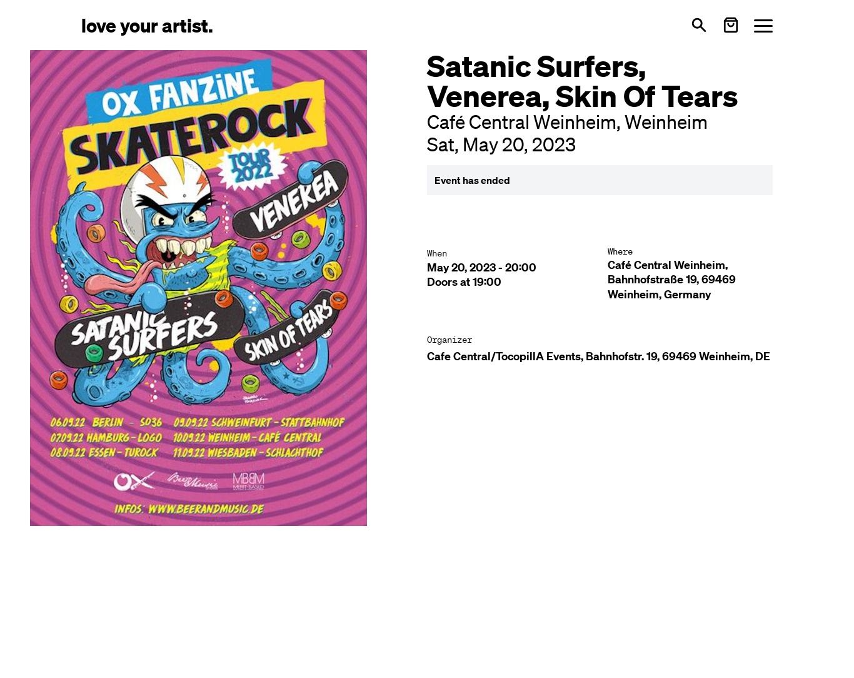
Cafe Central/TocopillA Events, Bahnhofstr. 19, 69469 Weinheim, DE (598, 356)
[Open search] (699, 25)
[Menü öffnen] (763, 25)
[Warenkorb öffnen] (731, 25)
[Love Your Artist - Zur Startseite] (147, 24)
